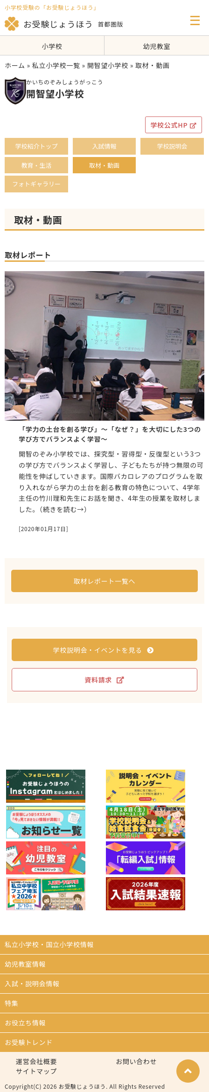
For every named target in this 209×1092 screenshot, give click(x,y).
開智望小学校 (107, 65)
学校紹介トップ (36, 146)
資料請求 (104, 679)
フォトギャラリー (36, 183)
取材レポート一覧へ (104, 581)
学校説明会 (172, 146)
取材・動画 (104, 165)
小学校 (52, 46)
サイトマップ (36, 1071)
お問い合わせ (136, 1061)
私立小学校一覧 (56, 65)
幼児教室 (157, 46)
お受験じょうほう (49, 24)
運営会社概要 (36, 1061)
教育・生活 (36, 165)
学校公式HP (173, 125)
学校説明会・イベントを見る (103, 650)
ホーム (15, 65)
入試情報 (104, 146)
